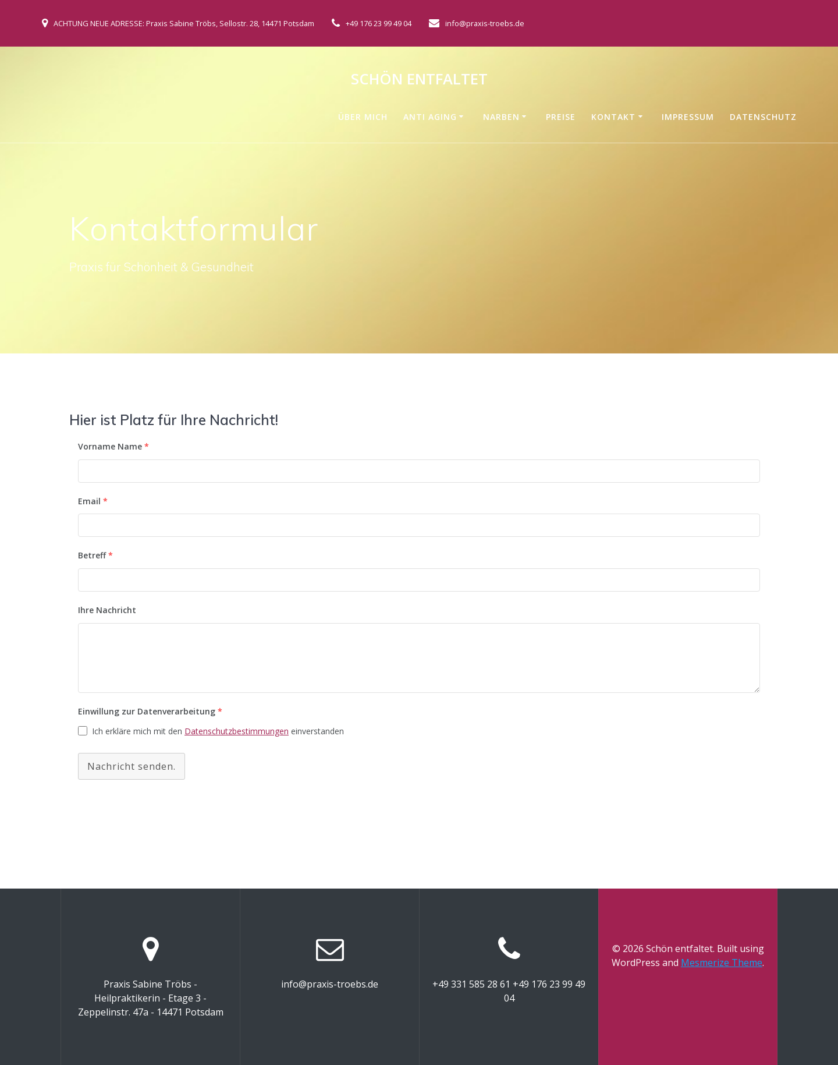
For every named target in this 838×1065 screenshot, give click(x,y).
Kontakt (613, 116)
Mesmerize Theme (721, 962)
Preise (561, 116)
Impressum (688, 116)
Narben (501, 116)
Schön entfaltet (419, 79)
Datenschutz (763, 116)
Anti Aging (430, 116)
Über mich (363, 116)
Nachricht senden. (131, 766)
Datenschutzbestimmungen (236, 731)
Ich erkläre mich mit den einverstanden (218, 731)
